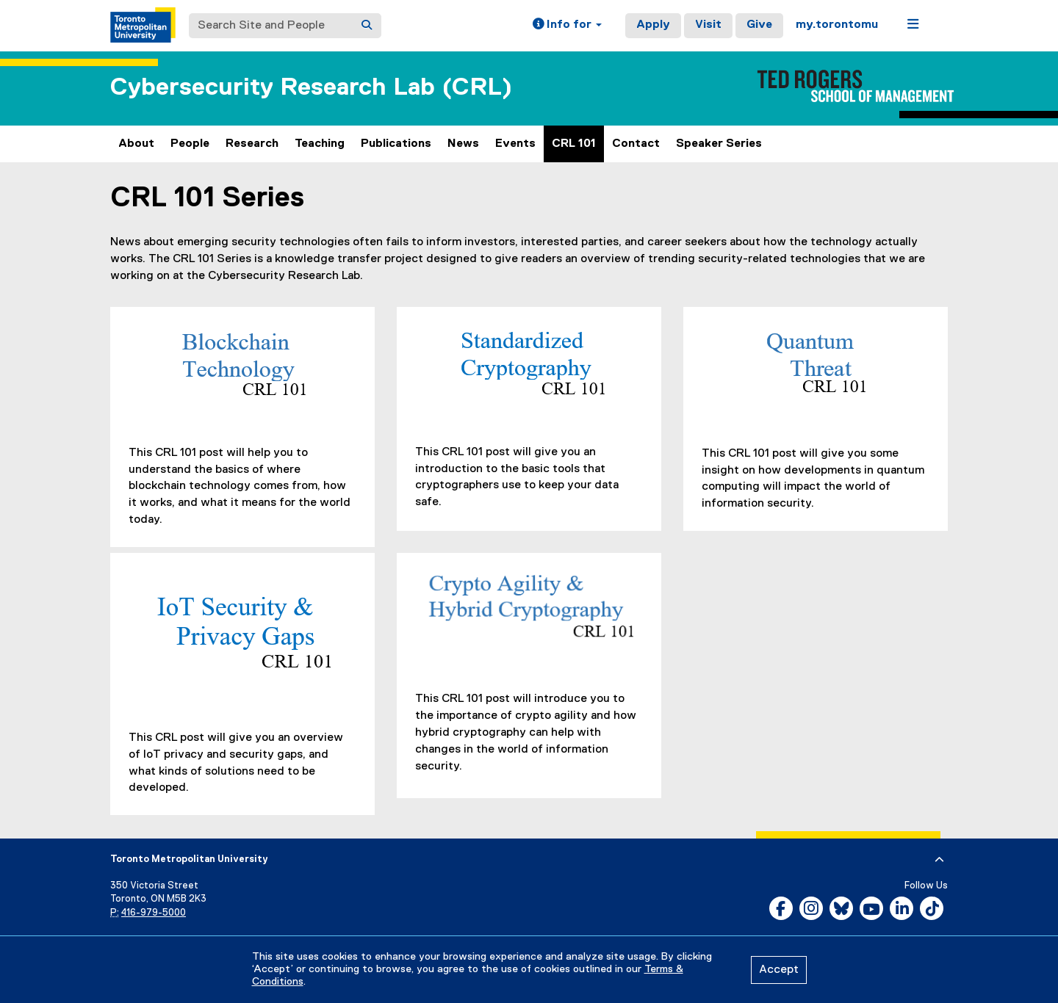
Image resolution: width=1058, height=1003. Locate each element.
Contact (636, 144)
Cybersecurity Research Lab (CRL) (311, 88)
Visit (708, 25)
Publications (396, 144)
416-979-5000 (153, 913)
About (136, 144)
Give (759, 25)
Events (515, 144)
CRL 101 (574, 144)
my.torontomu (837, 25)
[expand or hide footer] (939, 860)
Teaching (320, 144)
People (189, 144)
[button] (567, 25)
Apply (653, 25)
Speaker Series (719, 144)
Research (252, 144)
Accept (779, 970)
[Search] (366, 25)
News (463, 144)
